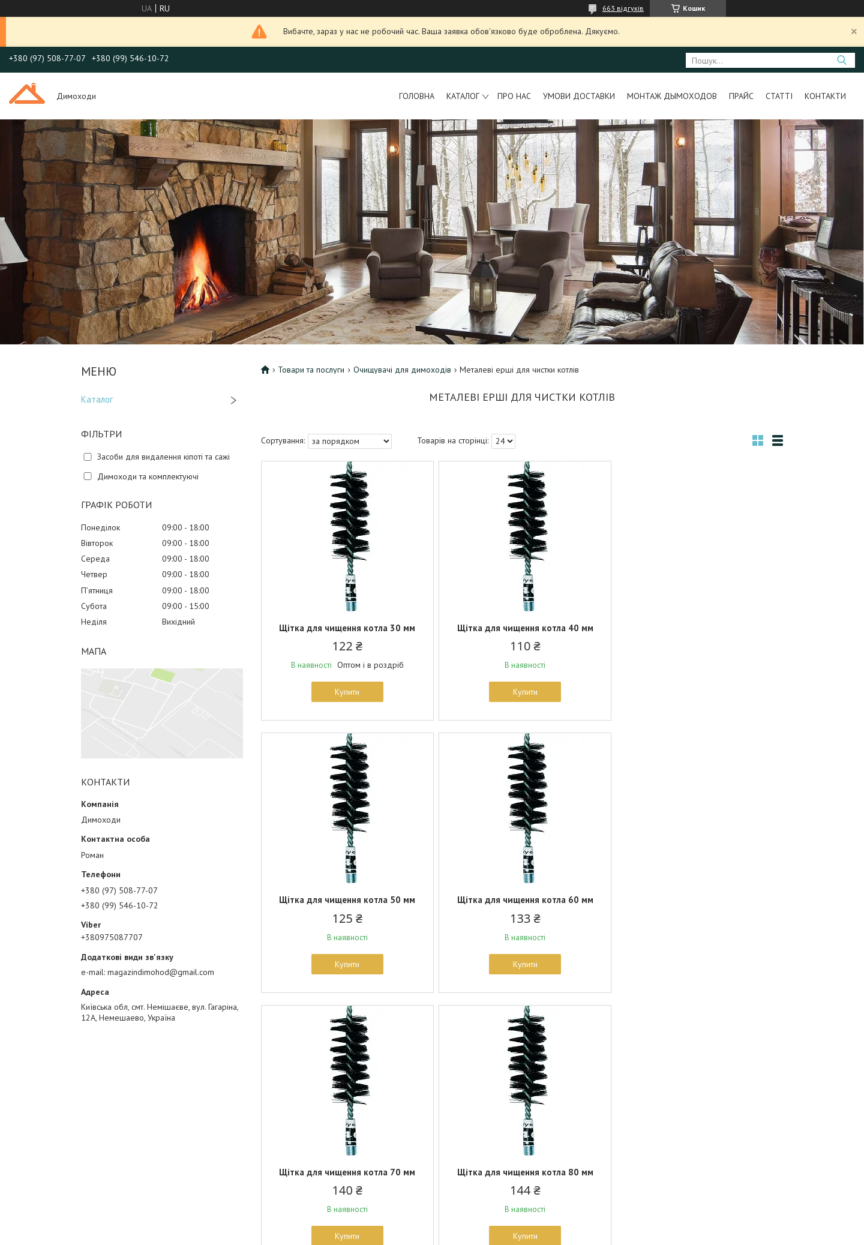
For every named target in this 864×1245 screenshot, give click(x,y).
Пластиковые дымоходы (485, 1159)
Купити (346, 691)
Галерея (49, 1104)
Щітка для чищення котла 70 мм (522, 899)
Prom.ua (489, 1211)
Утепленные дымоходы (484, 1131)
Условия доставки (66, 1117)
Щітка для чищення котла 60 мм (346, 899)
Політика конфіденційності (498, 1233)
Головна (416, 96)
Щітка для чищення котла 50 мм (697, 627)
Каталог (462, 96)
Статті (779, 96)
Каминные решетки (273, 1131)
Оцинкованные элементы (486, 1145)
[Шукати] (841, 60)
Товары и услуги (470, 1104)
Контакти (825, 96)
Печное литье (263, 1104)
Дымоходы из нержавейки (489, 1117)
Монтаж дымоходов (672, 96)
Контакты (50, 1131)
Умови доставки (579, 96)
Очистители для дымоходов (290, 1117)
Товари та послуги (311, 369)
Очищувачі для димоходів (402, 369)
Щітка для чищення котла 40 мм (522, 627)
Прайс (741, 96)
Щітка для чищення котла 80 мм (697, 899)
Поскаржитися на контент (404, 1233)
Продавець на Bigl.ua (432, 1222)
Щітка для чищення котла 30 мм (346, 627)
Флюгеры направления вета (289, 1145)
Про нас (514, 96)
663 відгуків (623, 8)
